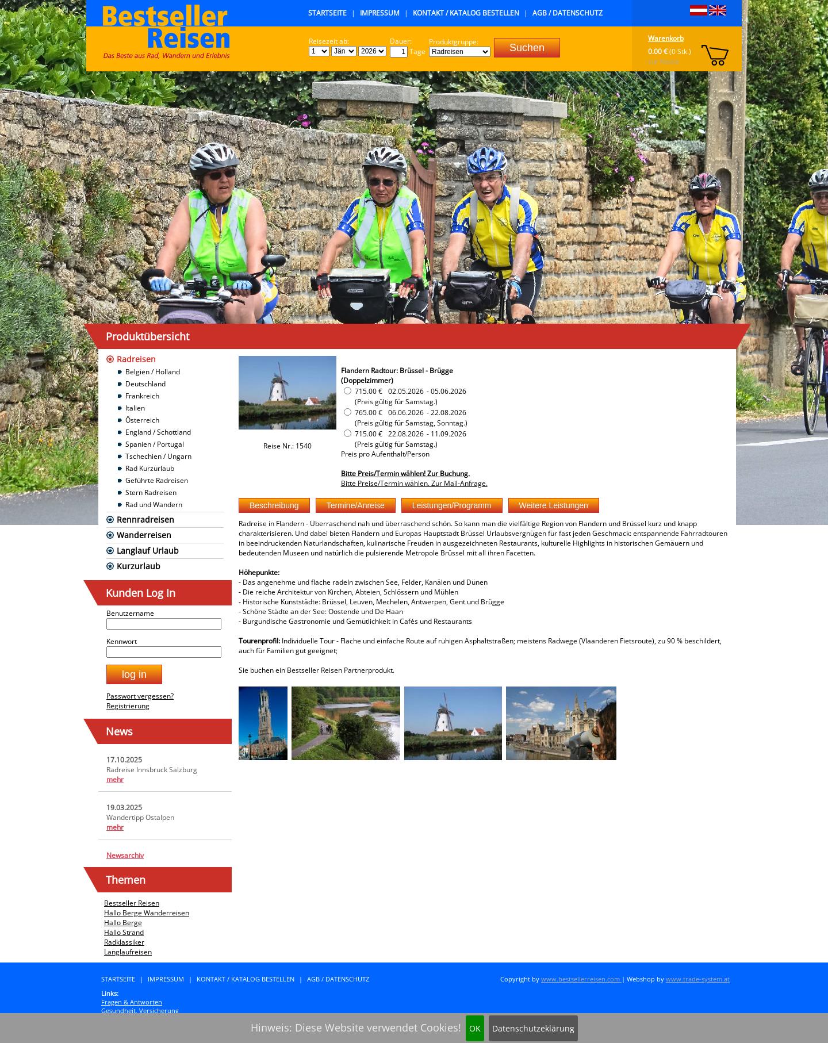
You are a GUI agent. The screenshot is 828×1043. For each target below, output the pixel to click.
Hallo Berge (123, 922)
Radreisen (136, 359)
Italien (135, 408)
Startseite (327, 13)
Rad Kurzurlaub (149, 468)
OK (475, 1028)
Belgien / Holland (152, 372)
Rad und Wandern (153, 504)
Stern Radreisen (151, 492)
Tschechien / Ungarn (158, 456)
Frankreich (142, 396)
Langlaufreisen (128, 952)
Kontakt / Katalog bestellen (466, 13)
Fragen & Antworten (131, 1002)
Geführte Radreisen (156, 480)
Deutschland (145, 384)
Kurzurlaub (138, 566)
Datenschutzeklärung (533, 1028)
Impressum (380, 13)
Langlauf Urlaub (148, 550)
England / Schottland (158, 432)
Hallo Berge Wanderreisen (146, 913)
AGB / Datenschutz (567, 13)
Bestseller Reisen (131, 903)
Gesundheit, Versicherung (140, 1010)
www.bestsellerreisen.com (581, 979)
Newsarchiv (125, 855)
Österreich (142, 420)
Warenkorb (666, 38)
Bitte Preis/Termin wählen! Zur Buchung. (405, 473)
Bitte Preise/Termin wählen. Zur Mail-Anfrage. (414, 483)
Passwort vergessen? (140, 696)
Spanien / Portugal (154, 444)
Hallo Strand (124, 932)
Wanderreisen (144, 535)
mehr (115, 779)
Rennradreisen (145, 519)
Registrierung (128, 706)
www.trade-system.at (698, 979)
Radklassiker (124, 942)
